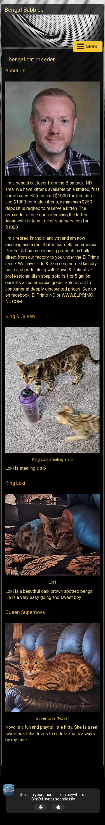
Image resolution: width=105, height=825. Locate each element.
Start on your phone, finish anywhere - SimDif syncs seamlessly (53, 797)
